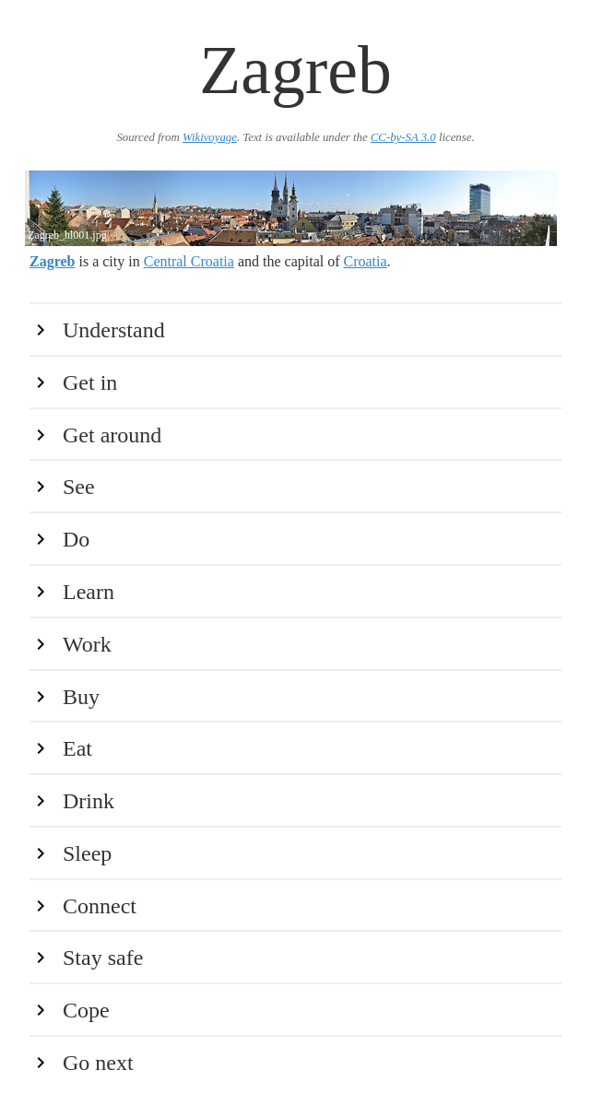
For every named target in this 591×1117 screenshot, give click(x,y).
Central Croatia (189, 261)
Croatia (365, 261)
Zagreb (52, 261)
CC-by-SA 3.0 (403, 137)
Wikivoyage (210, 137)
